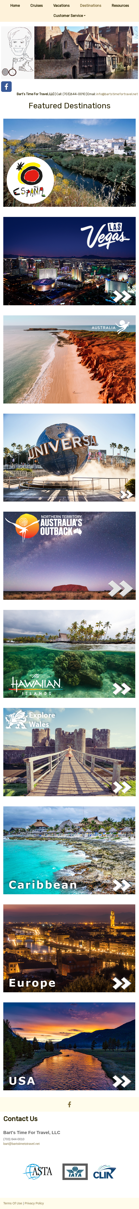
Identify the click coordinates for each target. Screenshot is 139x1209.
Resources (120, 6)
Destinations (90, 6)
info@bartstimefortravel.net (117, 94)
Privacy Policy (34, 1203)
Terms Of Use (12, 1203)
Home (15, 6)
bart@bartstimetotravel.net (21, 1143)
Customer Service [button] (68, 16)
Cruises (36, 6)
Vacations (61, 6)
